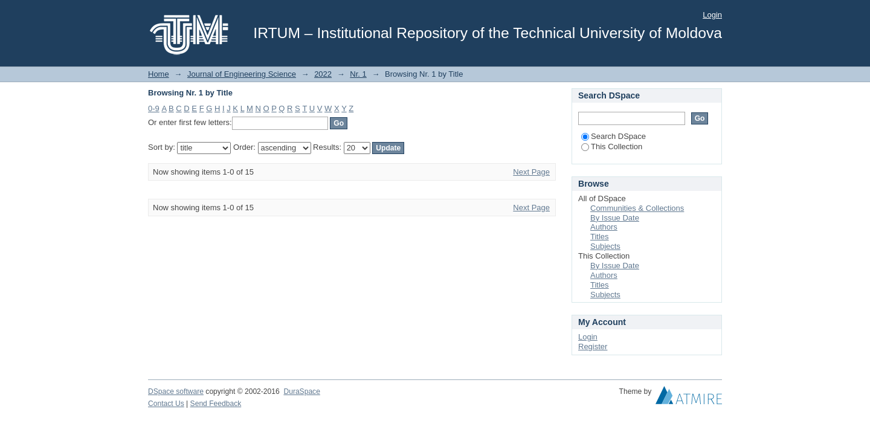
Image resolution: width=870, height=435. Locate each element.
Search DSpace (613, 136)
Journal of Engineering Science (241, 74)
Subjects (605, 246)
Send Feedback (216, 403)
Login (712, 14)
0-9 (154, 108)
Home (158, 74)
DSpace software (176, 391)
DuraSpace (301, 391)
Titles (599, 236)
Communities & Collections (637, 208)
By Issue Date (614, 217)
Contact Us (166, 403)
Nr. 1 (358, 74)
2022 (323, 74)
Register (592, 346)
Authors (603, 226)
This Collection (611, 146)
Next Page (531, 171)
